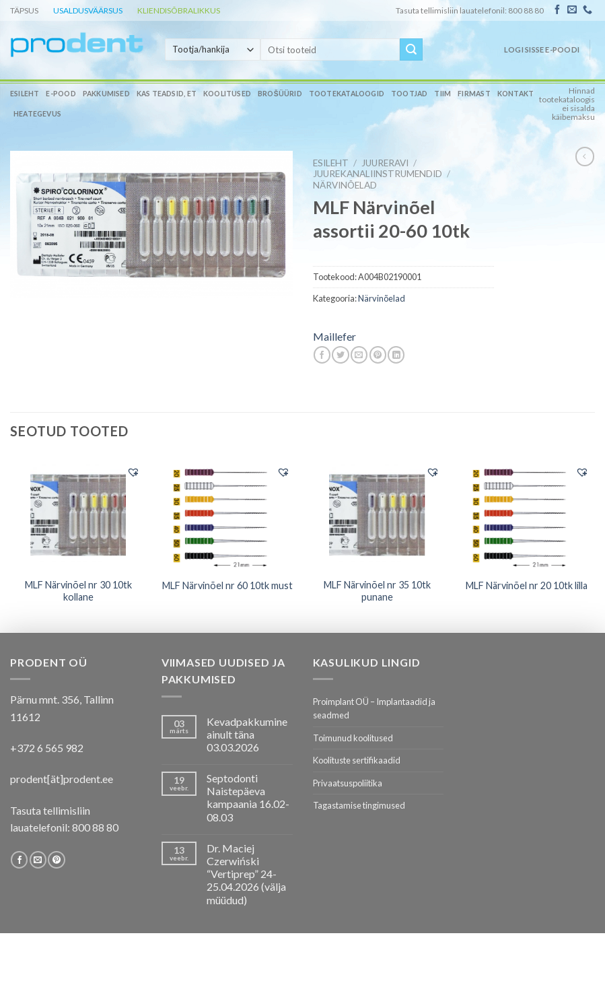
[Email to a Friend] (359, 355)
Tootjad (409, 94)
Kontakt (515, 94)
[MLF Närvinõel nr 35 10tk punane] (377, 514)
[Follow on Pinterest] (56, 860)
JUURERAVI (384, 163)
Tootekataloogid (346, 94)
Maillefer (334, 336)
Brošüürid (280, 94)
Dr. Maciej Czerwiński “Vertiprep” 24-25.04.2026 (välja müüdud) (246, 874)
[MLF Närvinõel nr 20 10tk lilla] (527, 514)
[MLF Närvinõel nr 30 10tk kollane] (78, 514)
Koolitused (227, 94)
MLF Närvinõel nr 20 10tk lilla (527, 585)
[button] (133, 472)
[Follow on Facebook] (557, 10)
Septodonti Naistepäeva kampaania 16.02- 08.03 (248, 797)
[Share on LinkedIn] (396, 355)
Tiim (442, 94)
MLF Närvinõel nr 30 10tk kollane (78, 591)
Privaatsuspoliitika (347, 783)
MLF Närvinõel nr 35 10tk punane (377, 591)
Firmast (474, 94)
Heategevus (37, 114)
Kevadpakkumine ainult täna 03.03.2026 (247, 734)
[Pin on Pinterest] (377, 355)
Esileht (24, 94)
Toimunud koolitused (353, 738)
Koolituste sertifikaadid (356, 760)
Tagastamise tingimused (359, 805)
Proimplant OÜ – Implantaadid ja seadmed (374, 708)
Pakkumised (106, 94)
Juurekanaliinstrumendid (377, 173)
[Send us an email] (572, 10)
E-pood (60, 94)
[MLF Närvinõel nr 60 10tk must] (227, 514)
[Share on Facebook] (322, 355)
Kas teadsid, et (167, 94)
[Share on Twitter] (340, 355)
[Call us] (587, 10)
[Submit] (411, 49)
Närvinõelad (345, 185)
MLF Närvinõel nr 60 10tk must (227, 585)
